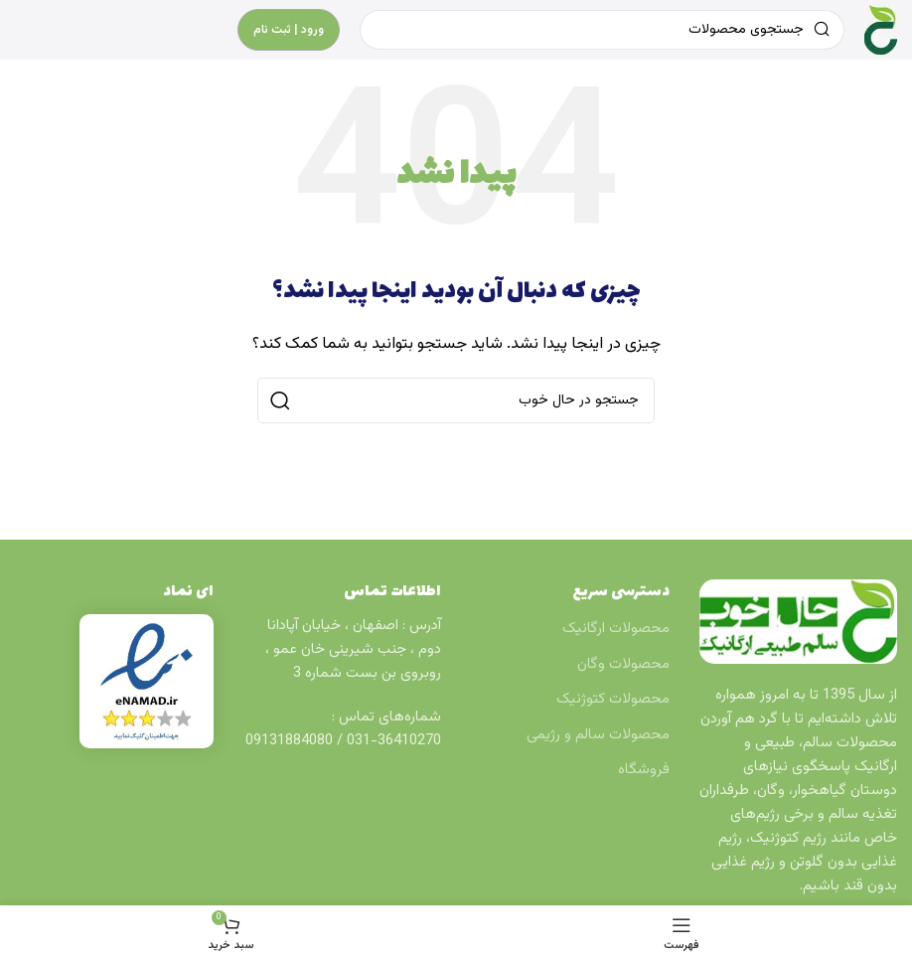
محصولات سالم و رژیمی (598, 734)
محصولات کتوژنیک (613, 699)
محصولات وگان (623, 664)
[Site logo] (880, 30)
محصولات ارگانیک (616, 628)
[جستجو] (456, 400)
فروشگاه (644, 769)
